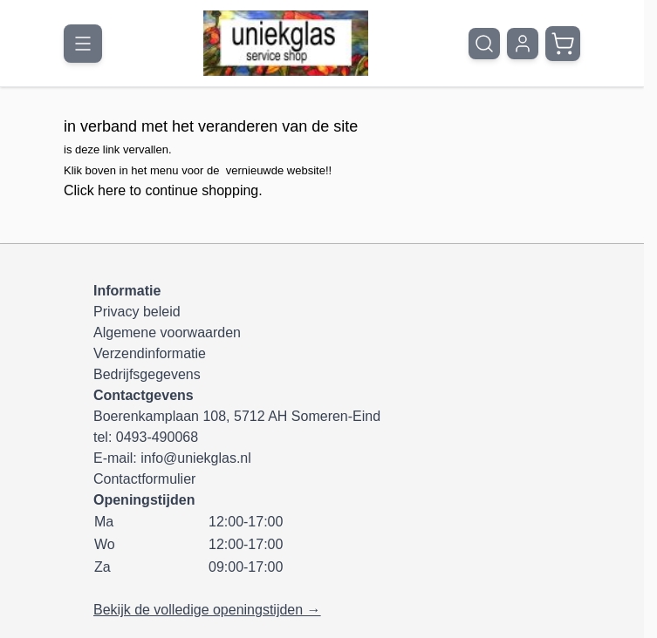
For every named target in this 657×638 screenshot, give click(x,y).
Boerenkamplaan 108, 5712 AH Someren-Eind (236, 416)
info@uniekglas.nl (195, 458)
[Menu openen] (83, 43)
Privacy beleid (137, 311)
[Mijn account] (522, 43)
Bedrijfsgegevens (147, 374)
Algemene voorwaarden (167, 332)
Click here (95, 190)
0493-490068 (157, 437)
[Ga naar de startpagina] (285, 43)
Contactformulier (144, 479)
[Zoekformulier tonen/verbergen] (484, 43)
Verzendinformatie (149, 353)
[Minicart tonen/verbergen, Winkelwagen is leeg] (562, 43)
